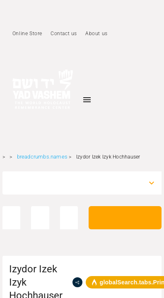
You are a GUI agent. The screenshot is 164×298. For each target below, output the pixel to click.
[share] (77, 282)
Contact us (64, 33)
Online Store (27, 33)
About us (96, 33)
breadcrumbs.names (42, 157)
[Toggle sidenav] (87, 100)
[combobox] (74, 183)
